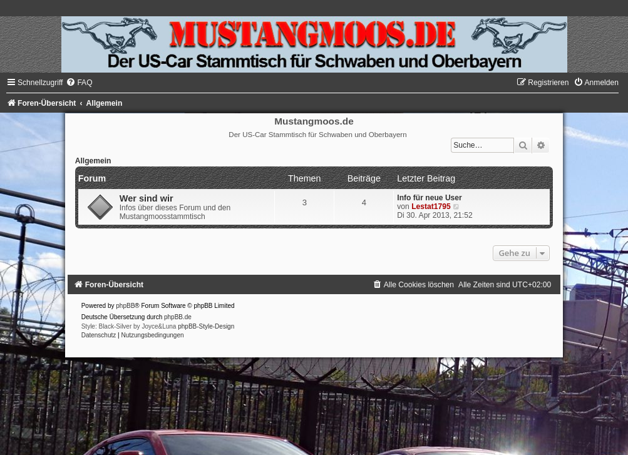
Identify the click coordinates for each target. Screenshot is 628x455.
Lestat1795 (431, 206)
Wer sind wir (146, 198)
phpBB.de (178, 317)
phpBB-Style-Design (206, 326)
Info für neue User (429, 197)
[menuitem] (79, 82)
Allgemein (93, 160)
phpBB (125, 305)
